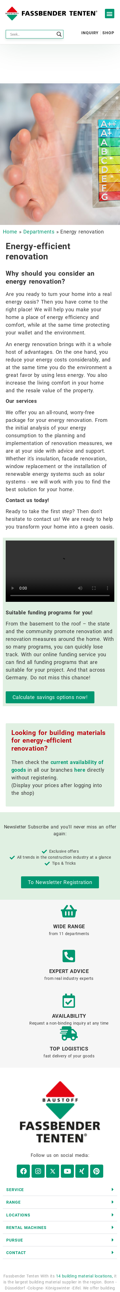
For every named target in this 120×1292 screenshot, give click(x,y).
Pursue (14, 1240)
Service (15, 1189)
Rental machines (26, 1227)
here (79, 770)
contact (16, 1252)
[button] (109, 13)
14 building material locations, (84, 1276)
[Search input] (32, 34)
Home (10, 232)
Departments (38, 232)
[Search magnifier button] (59, 34)
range (13, 1202)
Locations (18, 1215)
